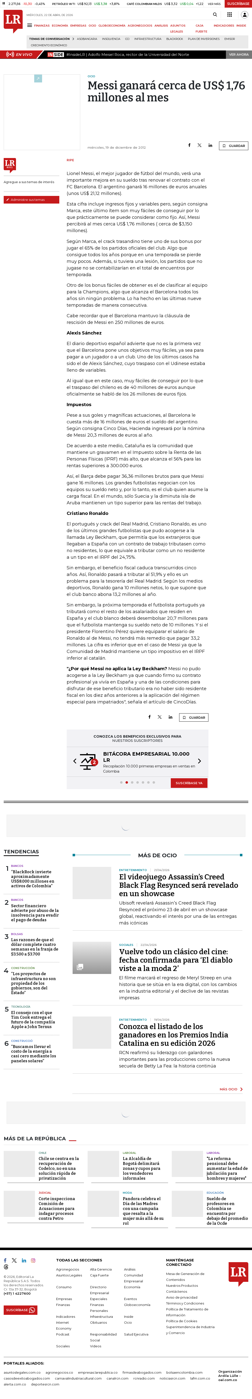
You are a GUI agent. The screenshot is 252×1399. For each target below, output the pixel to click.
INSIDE (241, 25)
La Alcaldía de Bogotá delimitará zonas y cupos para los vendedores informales (141, 1168)
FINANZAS (42, 25)
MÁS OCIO (228, 1089)
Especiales (98, 1299)
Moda (127, 1192)
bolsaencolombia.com (184, 1372)
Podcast (62, 1334)
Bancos (17, 866)
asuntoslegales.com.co (22, 1372)
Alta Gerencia (101, 1269)
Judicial (45, 1192)
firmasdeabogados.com (142, 1372)
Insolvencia (111, 39)
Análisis (129, 1269)
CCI (127, 39)
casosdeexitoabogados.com (27, 1378)
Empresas (64, 1299)
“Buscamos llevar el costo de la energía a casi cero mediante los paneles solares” (33, 1053)
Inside (128, 1317)
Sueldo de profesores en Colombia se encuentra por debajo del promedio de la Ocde (227, 1211)
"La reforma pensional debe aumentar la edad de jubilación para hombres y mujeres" (227, 1168)
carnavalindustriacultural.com (78, 1378)
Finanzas (63, 1305)
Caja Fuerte (99, 1275)
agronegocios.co (59, 1372)
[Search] (215, 14)
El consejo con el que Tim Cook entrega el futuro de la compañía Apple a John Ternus (33, 1019)
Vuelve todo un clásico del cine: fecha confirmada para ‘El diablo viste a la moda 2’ (176, 960)
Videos (95, 1346)
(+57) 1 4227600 (17, 1293)
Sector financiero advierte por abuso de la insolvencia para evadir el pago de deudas (35, 913)
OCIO (92, 25)
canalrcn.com (117, 1378)
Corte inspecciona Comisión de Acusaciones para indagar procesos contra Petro (57, 1208)
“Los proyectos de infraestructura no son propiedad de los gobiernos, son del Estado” (33, 983)
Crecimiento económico (49, 45)
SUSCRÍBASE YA (189, 783)
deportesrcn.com (45, 1384)
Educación (215, 1192)
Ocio (128, 1322)
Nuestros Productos (182, 1286)
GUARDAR (233, 146)
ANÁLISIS (161, 25)
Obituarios (98, 1322)
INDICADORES (224, 25)
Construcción (23, 968)
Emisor (229, 39)
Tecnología (20, 1006)
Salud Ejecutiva (136, 1334)
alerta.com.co (15, 1384)
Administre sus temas (25, 200)
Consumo (64, 1287)
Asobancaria (87, 39)
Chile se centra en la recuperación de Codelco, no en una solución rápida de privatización (59, 1168)
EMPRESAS (78, 25)
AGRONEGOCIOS (140, 25)
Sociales (63, 1346)
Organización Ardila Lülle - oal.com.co (230, 1375)
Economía (132, 1287)
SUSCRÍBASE (238, 3)
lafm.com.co (200, 1378)
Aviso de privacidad (181, 1297)
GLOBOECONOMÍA (112, 25)
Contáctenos (176, 1291)
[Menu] (30, 25)
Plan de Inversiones (204, 39)
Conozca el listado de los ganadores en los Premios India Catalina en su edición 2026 (173, 1035)
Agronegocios (67, 1269)
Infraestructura (147, 39)
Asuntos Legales (69, 1275)
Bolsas (17, 934)
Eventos (130, 1299)
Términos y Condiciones (185, 1303)
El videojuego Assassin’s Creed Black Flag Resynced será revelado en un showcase (178, 885)
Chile (43, 1153)
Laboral (129, 1153)
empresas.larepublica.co (98, 1372)
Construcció (22, 1041)
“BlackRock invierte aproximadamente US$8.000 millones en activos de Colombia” (32, 879)
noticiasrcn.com (172, 1378)
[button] (73, 762)
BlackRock (174, 39)
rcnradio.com (144, 1378)
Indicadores (65, 1317)
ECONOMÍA (60, 25)
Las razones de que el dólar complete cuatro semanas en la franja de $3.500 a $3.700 (34, 947)
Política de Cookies (181, 1321)
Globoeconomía (137, 1305)
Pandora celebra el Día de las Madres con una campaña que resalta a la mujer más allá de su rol (143, 1211)
